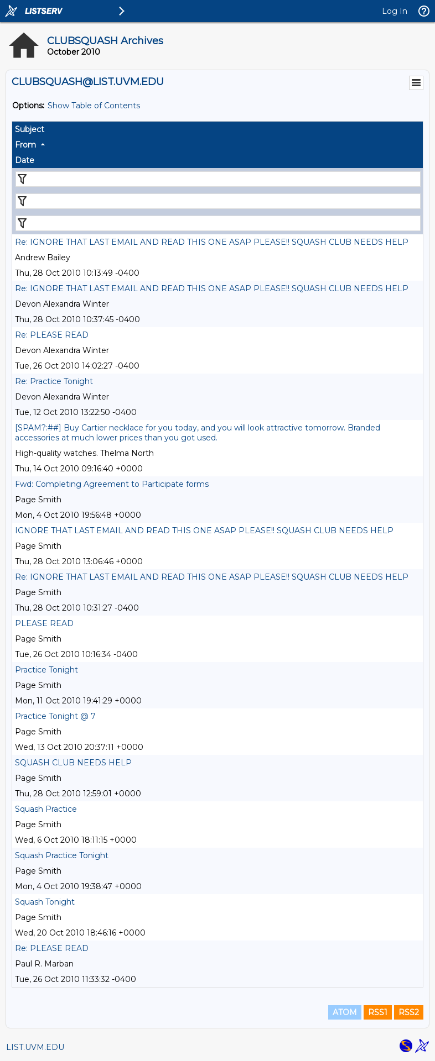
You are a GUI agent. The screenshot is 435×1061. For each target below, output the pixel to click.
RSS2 (408, 1012)
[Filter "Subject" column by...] (218, 179)
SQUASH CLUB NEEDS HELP (73, 763)
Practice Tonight (46, 670)
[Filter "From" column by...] (218, 201)
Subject (29, 129)
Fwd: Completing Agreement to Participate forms (112, 484)
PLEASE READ (44, 623)
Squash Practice (46, 809)
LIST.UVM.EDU (35, 1047)
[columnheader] (217, 129)
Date (24, 160)
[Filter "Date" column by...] (218, 223)
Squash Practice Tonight (61, 855)
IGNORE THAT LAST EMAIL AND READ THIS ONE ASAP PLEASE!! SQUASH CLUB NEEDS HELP (204, 530)
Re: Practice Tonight (54, 381)
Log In (394, 11)
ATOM (345, 1012)
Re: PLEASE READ (52, 335)
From (25, 145)
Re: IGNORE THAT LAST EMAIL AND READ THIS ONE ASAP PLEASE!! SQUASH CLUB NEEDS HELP (211, 242)
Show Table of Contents (94, 106)
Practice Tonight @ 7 (55, 716)
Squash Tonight (45, 902)
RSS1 (377, 1012)
